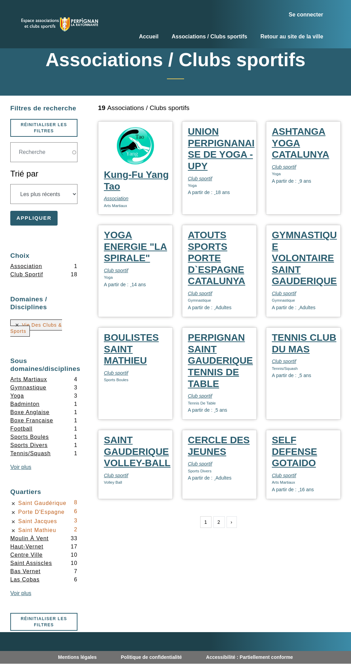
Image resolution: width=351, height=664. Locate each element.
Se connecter (306, 14)
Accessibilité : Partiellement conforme (249, 657)
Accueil (148, 36)
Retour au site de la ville (292, 36)
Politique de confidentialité (151, 657)
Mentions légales (77, 657)
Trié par (24, 173)
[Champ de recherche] (43, 152)
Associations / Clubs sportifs (209, 36)
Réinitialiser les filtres (44, 127)
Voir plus (20, 467)
